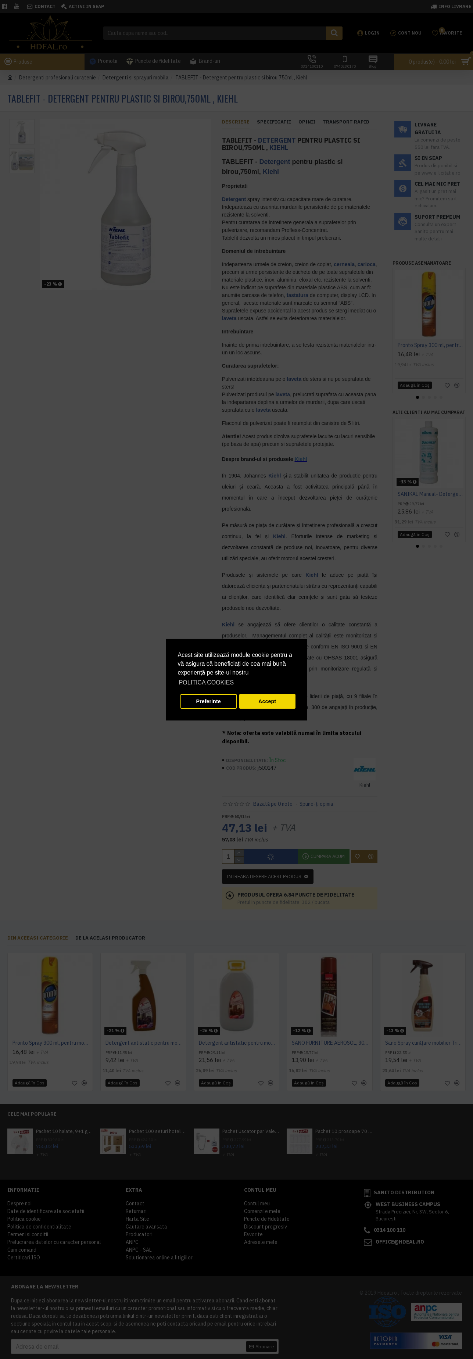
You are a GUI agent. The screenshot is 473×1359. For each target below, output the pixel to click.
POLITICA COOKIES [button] (206, 682)
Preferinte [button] (208, 701)
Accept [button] (267, 701)
